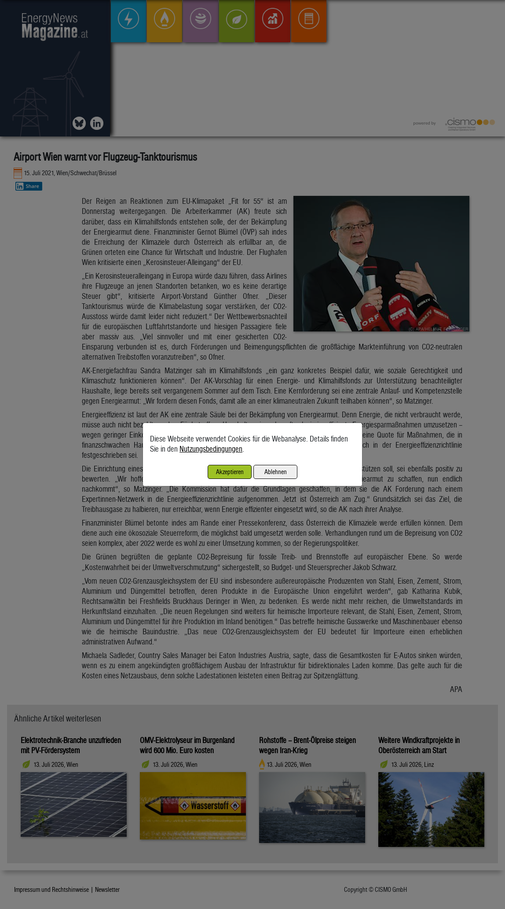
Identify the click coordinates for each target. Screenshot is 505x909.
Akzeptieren (230, 471)
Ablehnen (275, 471)
